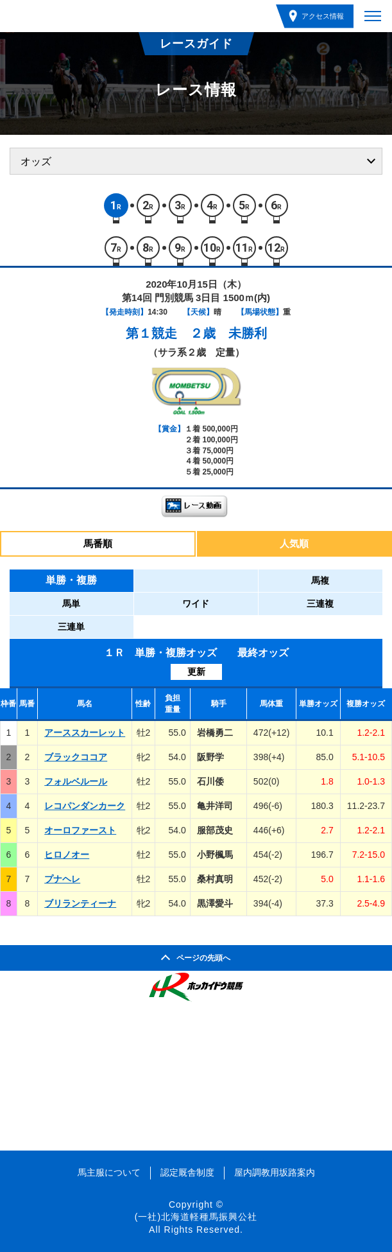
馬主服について (109, 1172)
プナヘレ (62, 879)
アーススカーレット (84, 732)
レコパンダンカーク (84, 806)
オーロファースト (80, 830)
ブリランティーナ (80, 903)
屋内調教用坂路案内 (274, 1172)
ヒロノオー (66, 854)
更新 (196, 671)
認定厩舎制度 (187, 1172)
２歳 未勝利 (228, 333)
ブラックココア (75, 757)
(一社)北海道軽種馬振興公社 (196, 1217)
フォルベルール (75, 781)
